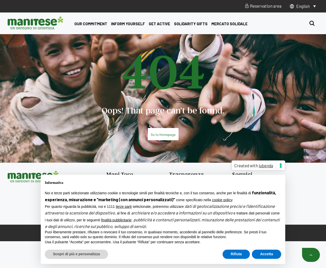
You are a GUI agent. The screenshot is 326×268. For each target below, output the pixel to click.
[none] (306, 6)
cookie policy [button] (222, 200)
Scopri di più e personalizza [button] (76, 254)
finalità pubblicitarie (116, 220)
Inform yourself (128, 23)
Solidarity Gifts (191, 23)
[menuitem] (306, 6)
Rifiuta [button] (236, 254)
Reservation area (263, 5)
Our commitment (90, 23)
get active (159, 23)
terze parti (124, 207)
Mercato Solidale (229, 23)
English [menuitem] (303, 6)
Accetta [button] (266, 254)
